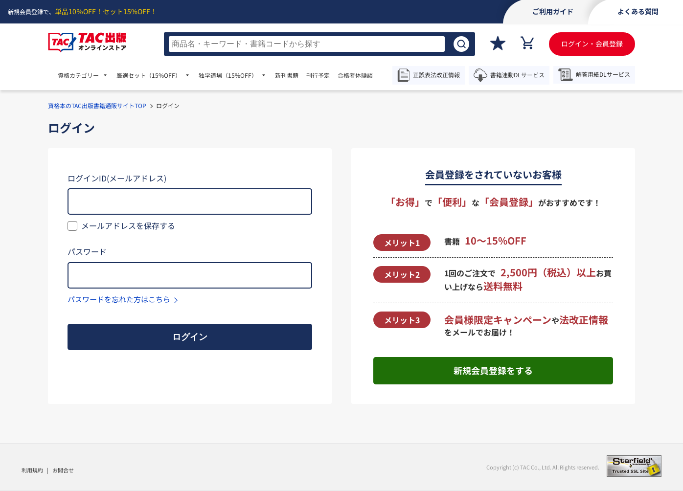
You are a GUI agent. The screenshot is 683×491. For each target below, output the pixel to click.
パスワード (87, 251)
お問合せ (63, 470)
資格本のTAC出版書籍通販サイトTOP (97, 105)
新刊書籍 (286, 75)
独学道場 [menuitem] (228, 75)
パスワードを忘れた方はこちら (119, 299)
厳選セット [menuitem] (148, 75)
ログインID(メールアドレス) (117, 178)
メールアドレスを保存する (128, 225)
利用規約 (32, 470)
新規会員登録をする (493, 370)
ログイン (189, 337)
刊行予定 (318, 75)
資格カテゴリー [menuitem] (78, 75)
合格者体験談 (355, 75)
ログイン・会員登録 (592, 43)
